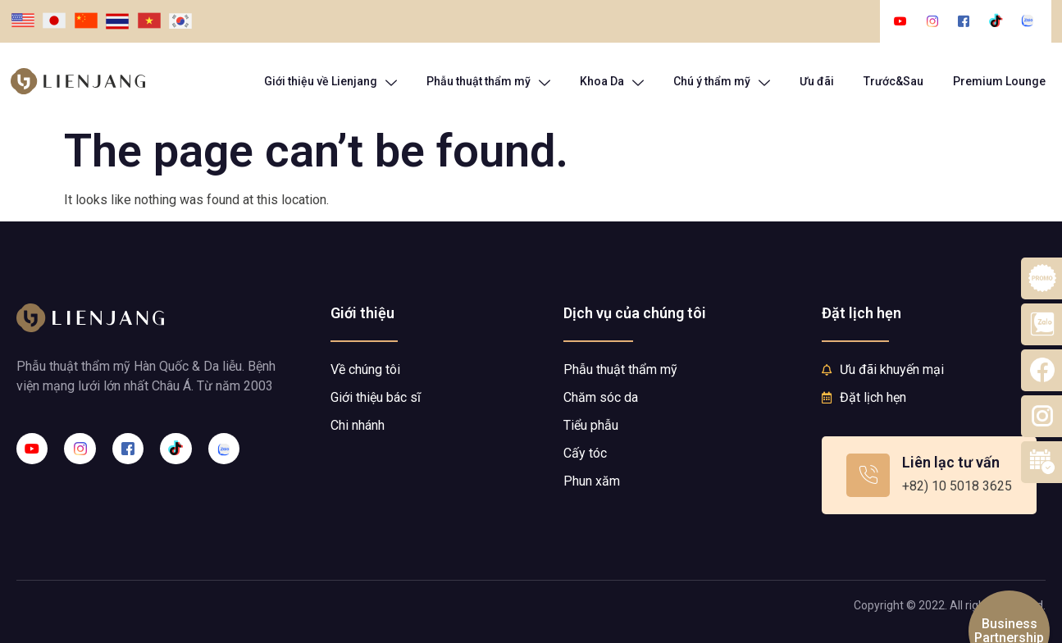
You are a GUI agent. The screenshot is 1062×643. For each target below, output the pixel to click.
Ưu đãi (817, 81)
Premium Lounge (999, 81)
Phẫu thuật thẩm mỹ (488, 82)
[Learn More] (929, 475)
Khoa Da (612, 82)
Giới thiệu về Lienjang (330, 82)
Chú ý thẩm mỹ (721, 82)
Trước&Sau (893, 81)
